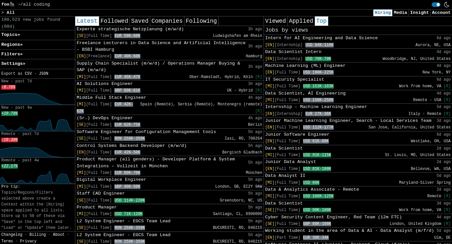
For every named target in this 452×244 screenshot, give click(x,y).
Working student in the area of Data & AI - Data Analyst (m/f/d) (349, 230)
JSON (43, 73)
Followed (114, 21)
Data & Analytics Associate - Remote (312, 189)
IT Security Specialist (294, 79)
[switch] (436, 4)
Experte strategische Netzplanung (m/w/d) (130, 29)
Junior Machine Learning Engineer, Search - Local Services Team (348, 120)
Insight (419, 12)
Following (201, 21)
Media (400, 12)
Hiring (383, 12)
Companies (167, 21)
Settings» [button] (13, 63)
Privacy (28, 241)
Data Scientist (284, 148)
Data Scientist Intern (293, 51)
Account (441, 12)
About (59, 234)
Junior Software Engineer (297, 134)
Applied (301, 21)
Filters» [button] (12, 54)
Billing (38, 234)
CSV (28, 73)
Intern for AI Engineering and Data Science (321, 38)
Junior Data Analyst (290, 161)
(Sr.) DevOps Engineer (105, 118)
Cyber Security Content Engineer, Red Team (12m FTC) (333, 217)
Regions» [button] (12, 44)
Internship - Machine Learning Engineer (316, 106)
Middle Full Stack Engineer (111, 97)
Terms (7, 241)
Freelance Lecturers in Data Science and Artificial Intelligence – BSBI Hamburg (161, 46)
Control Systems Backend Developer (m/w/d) (131, 145)
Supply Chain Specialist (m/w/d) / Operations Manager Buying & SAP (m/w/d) (158, 66)
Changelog (11, 234)
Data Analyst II (285, 175)
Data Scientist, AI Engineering (305, 93)
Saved (140, 21)
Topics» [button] (10, 34)
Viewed (275, 21)
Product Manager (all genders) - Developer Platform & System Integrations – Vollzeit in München (156, 162)
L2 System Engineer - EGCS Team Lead (124, 221)
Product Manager (97, 207)
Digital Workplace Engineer (111, 179)
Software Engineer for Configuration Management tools (146, 131)
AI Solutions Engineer (105, 83)
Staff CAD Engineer (101, 193)
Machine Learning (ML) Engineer (305, 65)
